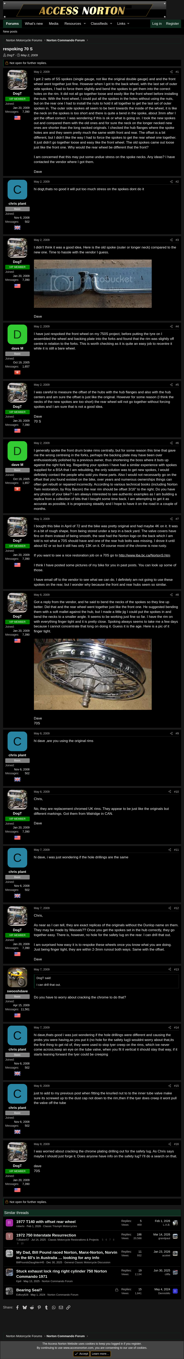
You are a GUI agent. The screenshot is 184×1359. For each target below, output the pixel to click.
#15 (176, 1085)
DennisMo (164, 1293)
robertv (20, 1226)
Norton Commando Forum (57, 1281)
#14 (176, 1027)
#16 (176, 1144)
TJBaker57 (22, 1239)
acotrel (166, 1255)
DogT (11, 55)
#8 (177, 594)
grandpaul (164, 1238)
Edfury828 (22, 1294)
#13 (176, 969)
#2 (177, 181)
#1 (177, 71)
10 (22, 1243)
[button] (85, 24)
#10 (176, 791)
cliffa (167, 1274)
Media (53, 24)
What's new (34, 24)
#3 (177, 240)
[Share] (171, 72)
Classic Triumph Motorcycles (60, 1226)
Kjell (18, 1281)
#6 (177, 443)
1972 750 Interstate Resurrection (46, 1235)
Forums (12, 24)
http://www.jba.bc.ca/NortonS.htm (144, 555)
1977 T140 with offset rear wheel (46, 1222)
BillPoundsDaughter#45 (30, 1262)
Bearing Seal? (29, 1290)
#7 (177, 518)
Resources (73, 24)
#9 (177, 733)
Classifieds (99, 24)
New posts (10, 31)
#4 (177, 326)
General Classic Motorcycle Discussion (87, 1262)
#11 (176, 849)
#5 (177, 384)
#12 (176, 908)
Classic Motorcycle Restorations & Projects (73, 1239)
